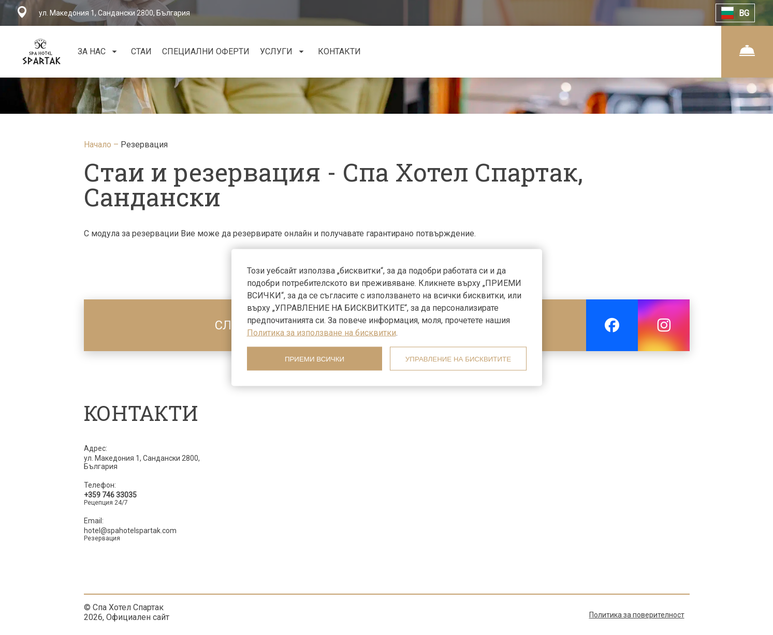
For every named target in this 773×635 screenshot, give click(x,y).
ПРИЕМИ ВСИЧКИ (314, 358)
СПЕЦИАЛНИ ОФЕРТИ (206, 51)
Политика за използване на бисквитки (321, 333)
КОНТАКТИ (339, 51)
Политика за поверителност (636, 615)
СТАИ (141, 51)
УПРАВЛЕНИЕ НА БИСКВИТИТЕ (458, 358)
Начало (98, 144)
